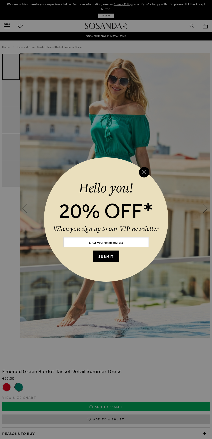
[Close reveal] (144, 172)
